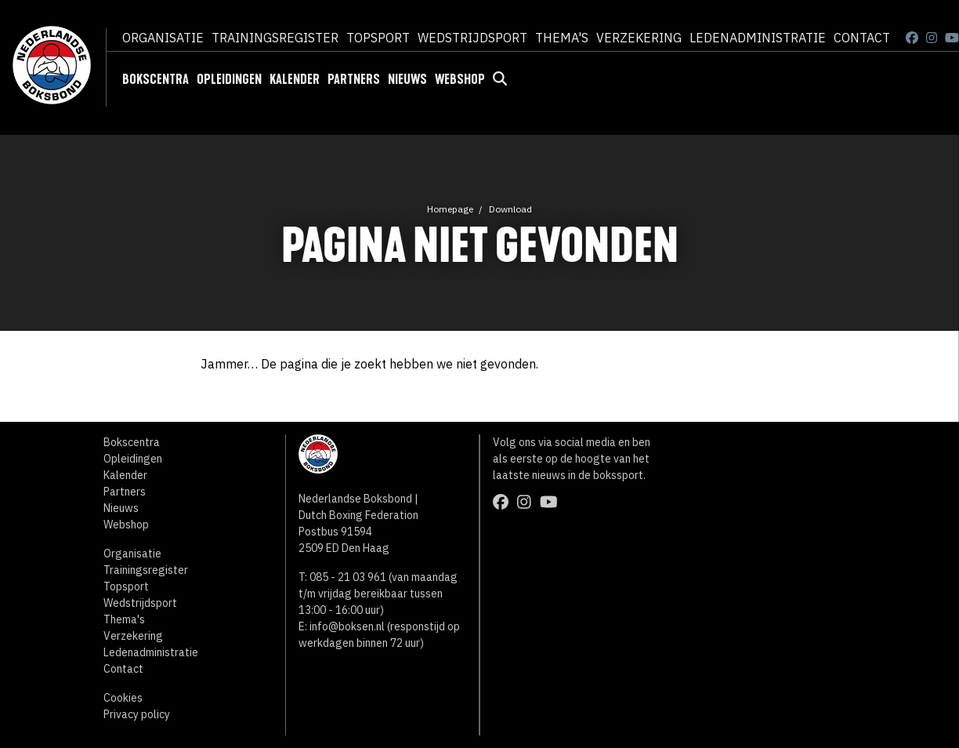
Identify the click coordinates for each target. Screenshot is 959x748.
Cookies (123, 698)
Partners (354, 79)
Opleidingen (229, 79)
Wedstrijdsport (472, 37)
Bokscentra (155, 79)
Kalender (295, 79)
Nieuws (407, 79)
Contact (862, 37)
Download (510, 209)
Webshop (460, 79)
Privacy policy (136, 714)
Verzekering (639, 37)
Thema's (561, 37)
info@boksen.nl (347, 626)
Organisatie (163, 37)
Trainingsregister (275, 37)
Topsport (378, 37)
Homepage (450, 209)
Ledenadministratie (757, 37)
